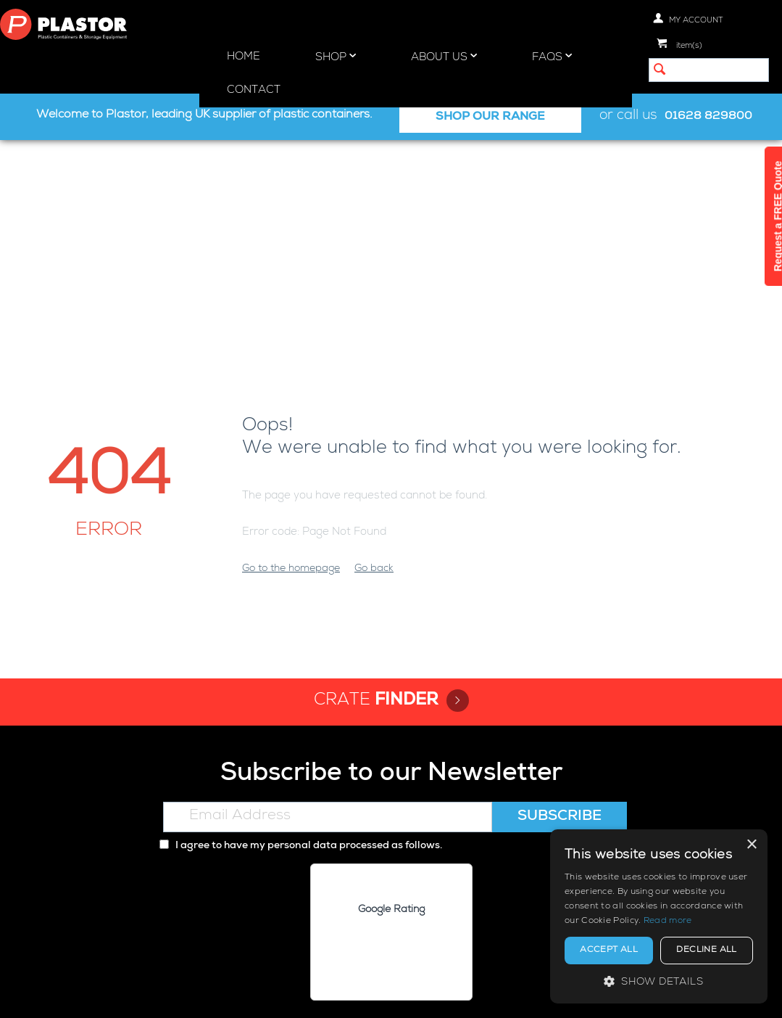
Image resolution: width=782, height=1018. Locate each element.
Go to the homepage (291, 359)
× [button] (751, 845)
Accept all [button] (609, 950)
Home (243, 57)
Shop (335, 56)
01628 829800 (708, 117)
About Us (444, 56)
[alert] (659, 916)
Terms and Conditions (517, 994)
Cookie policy (414, 994)
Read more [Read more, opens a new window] (668, 921)
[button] (659, 981)
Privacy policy (334, 994)
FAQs (552, 56)
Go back (374, 359)
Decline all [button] (706, 950)
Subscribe (559, 607)
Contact (253, 90)
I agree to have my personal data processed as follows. (300, 636)
